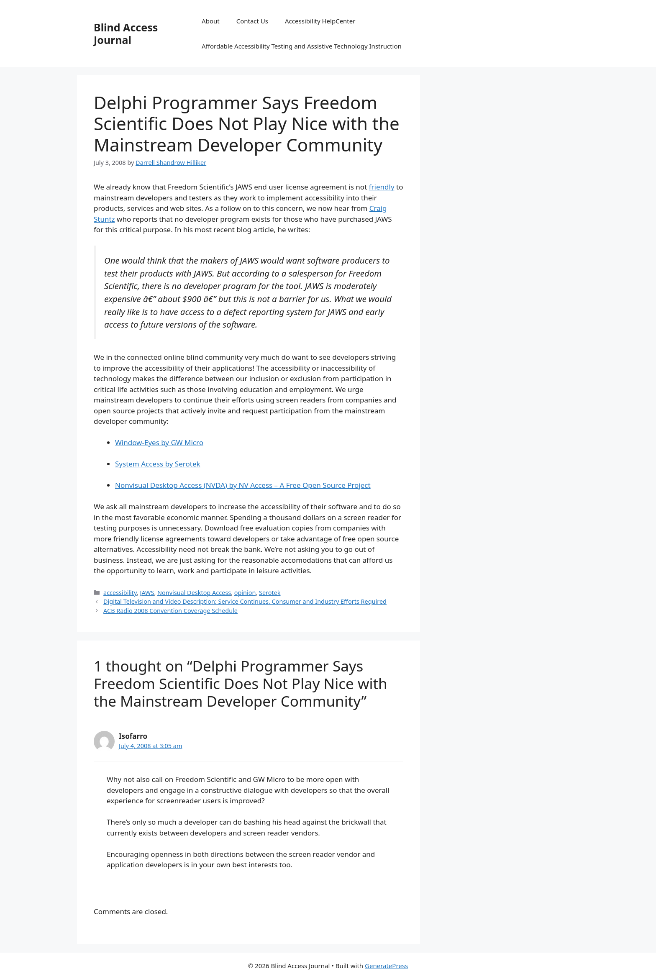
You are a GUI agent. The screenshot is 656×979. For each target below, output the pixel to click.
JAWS (147, 593)
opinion (245, 593)
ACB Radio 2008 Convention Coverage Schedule (170, 611)
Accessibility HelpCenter (320, 21)
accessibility (120, 593)
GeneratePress (386, 965)
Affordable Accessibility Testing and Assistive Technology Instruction (302, 46)
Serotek (270, 593)
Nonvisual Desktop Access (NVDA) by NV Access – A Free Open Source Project (243, 485)
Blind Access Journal (126, 33)
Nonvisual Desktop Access (194, 593)
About (211, 21)
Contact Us (252, 21)
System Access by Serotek (157, 464)
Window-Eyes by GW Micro (159, 442)
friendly (382, 187)
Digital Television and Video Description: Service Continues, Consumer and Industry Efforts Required (245, 601)
